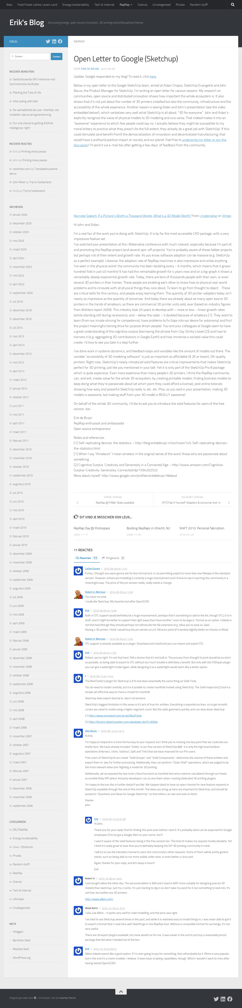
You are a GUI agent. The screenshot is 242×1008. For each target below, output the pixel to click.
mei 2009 (18, 614)
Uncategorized (162, 4)
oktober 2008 (21, 675)
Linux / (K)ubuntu (23, 847)
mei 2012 (18, 362)
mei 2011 (18, 414)
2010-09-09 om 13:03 (121, 639)
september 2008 (23, 684)
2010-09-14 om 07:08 (114, 819)
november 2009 (22, 562)
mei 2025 (18, 240)
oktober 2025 (21, 232)
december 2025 (22, 223)
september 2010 (23, 475)
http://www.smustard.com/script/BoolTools (115, 715)
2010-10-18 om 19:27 (113, 908)
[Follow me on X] (48, 41)
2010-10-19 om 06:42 (104, 949)
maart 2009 (19, 632)
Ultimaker (18, 899)
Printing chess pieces (33, 151)
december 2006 (22, 788)
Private (180, 4)
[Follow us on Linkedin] (54, 41)
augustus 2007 (21, 753)
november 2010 (22, 458)
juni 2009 (18, 606)
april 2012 (18, 371)
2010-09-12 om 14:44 (101, 676)
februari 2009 (21, 640)
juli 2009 (18, 597)
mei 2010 (18, 510)
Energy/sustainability (75, 4)
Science (142, 4)
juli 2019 (18, 301)
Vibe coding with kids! (25, 101)
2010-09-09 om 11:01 (115, 568)
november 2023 (22, 267)
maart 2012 (19, 380)
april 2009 (18, 623)
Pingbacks (113, 558)
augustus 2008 (21, 692)
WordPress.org (22, 957)
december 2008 (22, 658)
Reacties (87, 558)
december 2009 (22, 553)
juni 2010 (18, 501)
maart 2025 (19, 249)
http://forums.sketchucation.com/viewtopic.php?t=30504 (123, 722)
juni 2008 (18, 701)
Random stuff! (199, 4)
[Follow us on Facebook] (60, 41)
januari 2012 (20, 388)
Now (9, 4)
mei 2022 (18, 275)
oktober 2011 (21, 397)
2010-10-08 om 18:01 (110, 878)
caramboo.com (21, 169)
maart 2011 (19, 432)
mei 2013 (18, 336)
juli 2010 (18, 493)
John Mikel (19, 182)
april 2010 (18, 519)
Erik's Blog (26, 22)
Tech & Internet (104, 4)
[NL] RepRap (20, 829)
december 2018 (22, 310)
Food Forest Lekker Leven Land (37, 4)
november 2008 (22, 666)
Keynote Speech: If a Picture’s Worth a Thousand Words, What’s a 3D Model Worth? (133, 216)
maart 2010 (19, 527)
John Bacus (91, 730)
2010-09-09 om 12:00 (121, 592)
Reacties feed (21, 949)
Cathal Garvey (92, 568)
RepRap (125, 4)
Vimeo (226, 216)
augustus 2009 (21, 588)
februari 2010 (21, 536)
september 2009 (23, 579)
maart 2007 (19, 762)
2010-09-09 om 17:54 (104, 652)
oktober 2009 (21, 571)
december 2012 (22, 353)
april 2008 (18, 719)
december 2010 (22, 449)
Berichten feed (21, 940)
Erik (87, 610)
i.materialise (208, 216)
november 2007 (22, 736)
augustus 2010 (21, 484)
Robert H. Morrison (95, 592)
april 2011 (18, 423)
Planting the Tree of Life (27, 92)
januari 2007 (20, 779)
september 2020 (23, 293)
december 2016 (22, 319)
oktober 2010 (21, 466)
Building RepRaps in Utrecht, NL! (148, 528)
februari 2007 (21, 771)
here (153, 76)
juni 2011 (18, 406)
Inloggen (18, 931)
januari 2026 (20, 214)
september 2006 (23, 805)
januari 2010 (20, 545)
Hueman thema (67, 997)
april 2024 (18, 258)
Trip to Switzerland (40, 182)
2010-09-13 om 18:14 (112, 731)
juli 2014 (18, 327)
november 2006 (22, 797)
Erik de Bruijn (90, 68)
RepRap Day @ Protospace (92, 528)
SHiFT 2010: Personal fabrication (201, 528)
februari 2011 (21, 440)
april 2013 (18, 345)
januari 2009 (20, 649)
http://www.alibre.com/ (99, 899)
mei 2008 (18, 710)
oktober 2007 (21, 745)
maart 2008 (19, 727)
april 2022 (18, 284)
